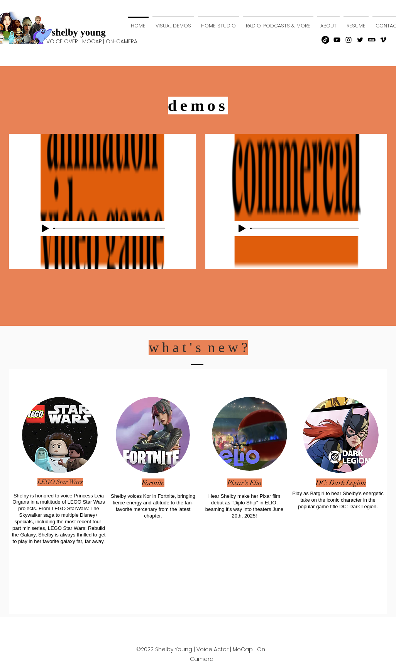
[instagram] (348, 40)
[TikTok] (325, 40)
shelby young (79, 32)
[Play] (45, 228)
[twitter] (360, 40)
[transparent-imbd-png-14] (372, 40)
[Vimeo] (383, 40)
